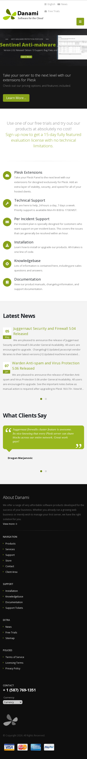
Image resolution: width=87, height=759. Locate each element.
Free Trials (52, 11)
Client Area (11, 571)
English (49, 4)
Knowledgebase (14, 596)
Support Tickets (14, 607)
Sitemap (10, 638)
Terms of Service (14, 657)
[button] (41, 399)
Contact (9, 566)
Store (8, 560)
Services (10, 549)
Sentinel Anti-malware (28, 44)
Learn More (26, 56)
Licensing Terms (14, 662)
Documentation (14, 602)
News (62, 4)
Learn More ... (16, 98)
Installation (11, 590)
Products (10, 543)
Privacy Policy (12, 668)
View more (9, 523)
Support (10, 554)
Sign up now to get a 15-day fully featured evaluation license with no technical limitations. (43, 140)
